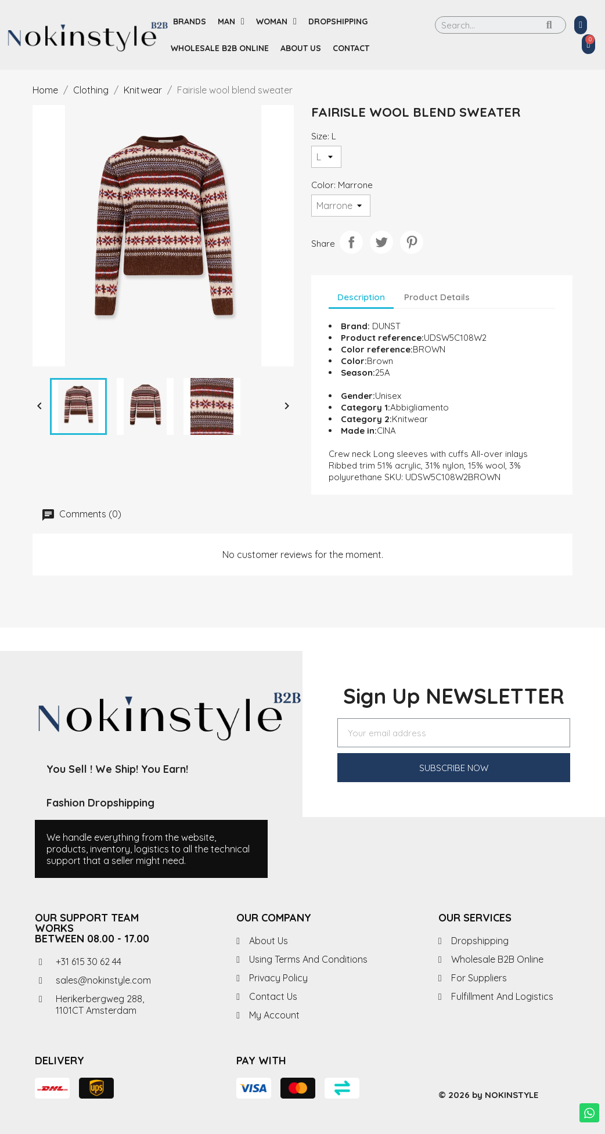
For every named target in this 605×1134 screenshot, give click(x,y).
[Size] (326, 157)
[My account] (580, 25)
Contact (351, 48)
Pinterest (411, 242)
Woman (276, 21)
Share (351, 242)
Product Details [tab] (437, 297)
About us (300, 48)
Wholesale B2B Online (220, 48)
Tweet (381, 242)
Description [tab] (361, 297)
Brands (189, 21)
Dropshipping (338, 21)
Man (231, 21)
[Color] (340, 206)
